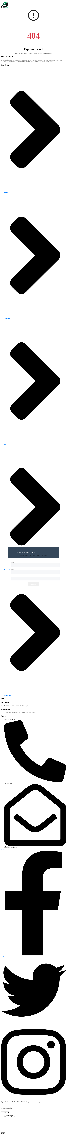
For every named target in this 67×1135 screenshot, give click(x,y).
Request (33, 584)
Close (2, 1133)
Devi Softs (43, 1102)
